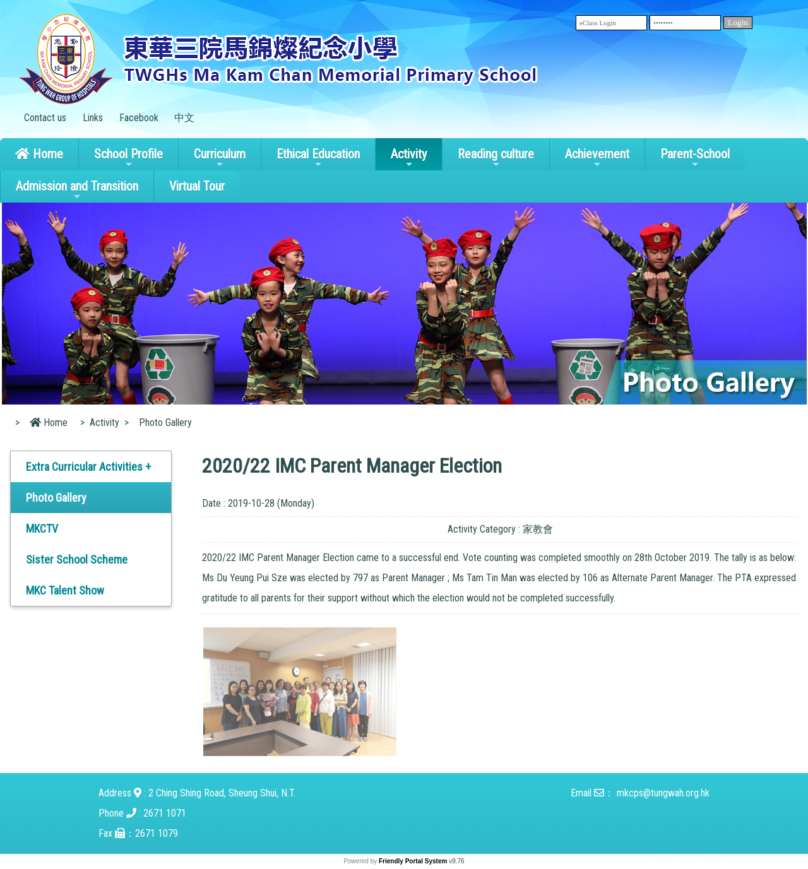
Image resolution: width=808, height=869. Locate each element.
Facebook (138, 118)
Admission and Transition (77, 190)
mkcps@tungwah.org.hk (663, 793)
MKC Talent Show (65, 590)
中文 (184, 118)
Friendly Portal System (414, 861)
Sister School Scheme (77, 559)
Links (93, 118)
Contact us (45, 118)
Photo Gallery (56, 497)
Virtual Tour (197, 186)
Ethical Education (318, 157)
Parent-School (695, 157)
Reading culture (496, 157)
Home (39, 154)
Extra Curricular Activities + (88, 466)
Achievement (597, 157)
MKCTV (42, 528)
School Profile (128, 157)
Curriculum (220, 157)
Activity (409, 157)
